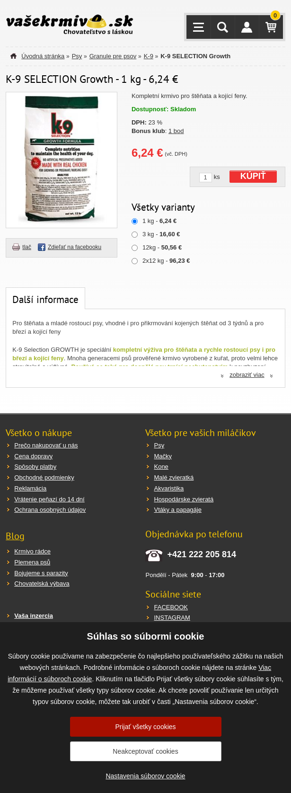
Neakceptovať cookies (145, 751)
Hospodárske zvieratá (183, 499)
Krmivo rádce (32, 551)
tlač (26, 247)
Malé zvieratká (174, 477)
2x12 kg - (166, 260)
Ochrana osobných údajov (50, 509)
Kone (161, 466)
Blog (15, 536)
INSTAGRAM (172, 617)
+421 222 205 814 (201, 554)
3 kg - (161, 234)
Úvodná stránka (42, 56)
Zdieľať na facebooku (74, 247)
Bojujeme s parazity (41, 573)
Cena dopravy (33, 456)
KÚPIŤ (253, 176)
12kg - (162, 247)
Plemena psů (32, 562)
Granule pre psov (113, 56)
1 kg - (159, 220)
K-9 (148, 56)
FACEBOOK (171, 607)
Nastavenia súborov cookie (145, 776)
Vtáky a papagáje (177, 509)
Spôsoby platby (35, 466)
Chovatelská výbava (41, 583)
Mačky (163, 456)
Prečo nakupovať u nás (46, 445)
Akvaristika (169, 488)
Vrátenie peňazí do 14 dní (49, 499)
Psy (77, 56)
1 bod (176, 130)
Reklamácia (30, 488)
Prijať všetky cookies (145, 727)
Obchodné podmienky (44, 477)
